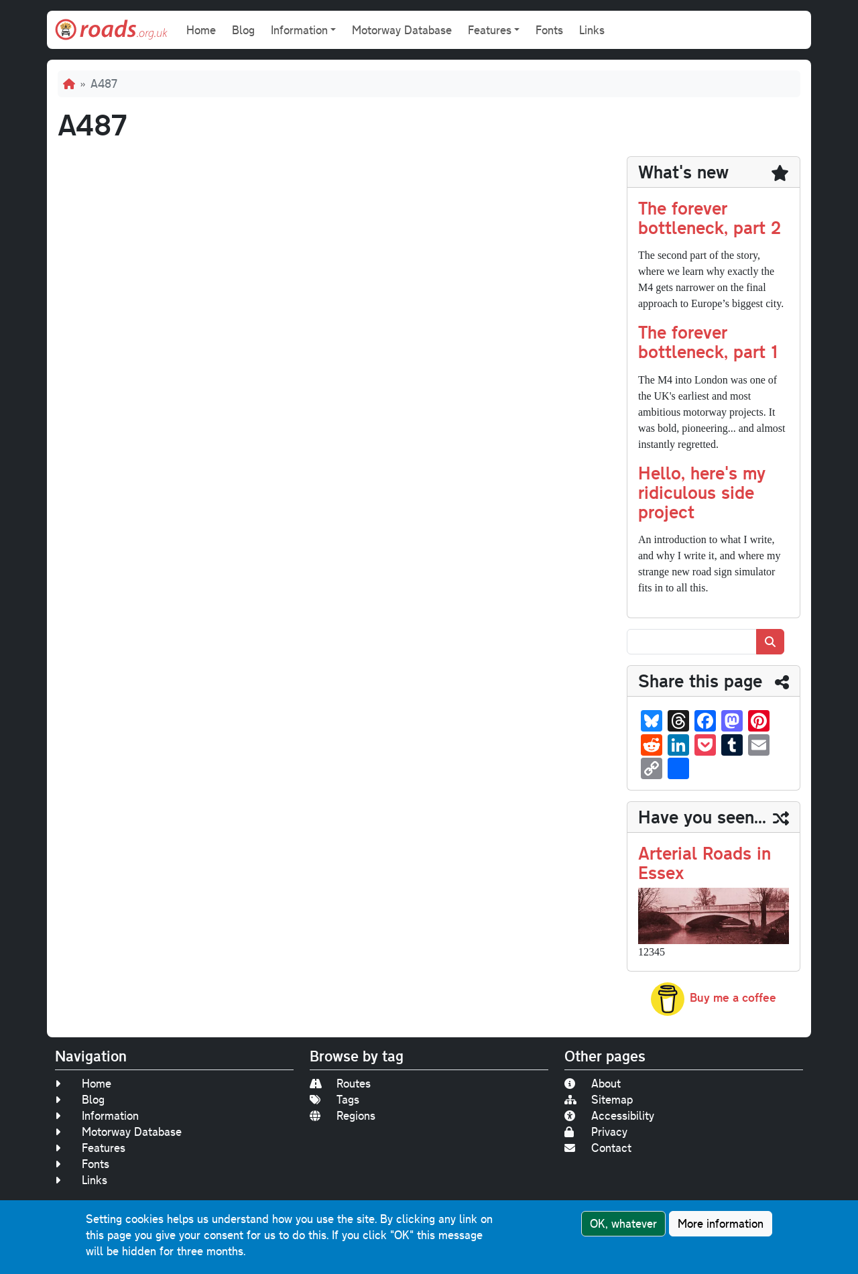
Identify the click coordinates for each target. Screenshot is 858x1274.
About (592, 1083)
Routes (340, 1083)
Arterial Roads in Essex (704, 862)
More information (720, 1223)
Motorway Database (402, 30)
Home (201, 30)
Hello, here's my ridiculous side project (701, 492)
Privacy (595, 1131)
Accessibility (609, 1115)
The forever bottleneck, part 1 (708, 341)
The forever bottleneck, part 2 (709, 217)
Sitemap (598, 1099)
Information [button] (299, 30)
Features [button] (489, 30)
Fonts (549, 30)
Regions (342, 1115)
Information (97, 1115)
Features (90, 1147)
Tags (334, 1099)
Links (592, 30)
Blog (243, 30)
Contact (597, 1147)
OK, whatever (623, 1223)
